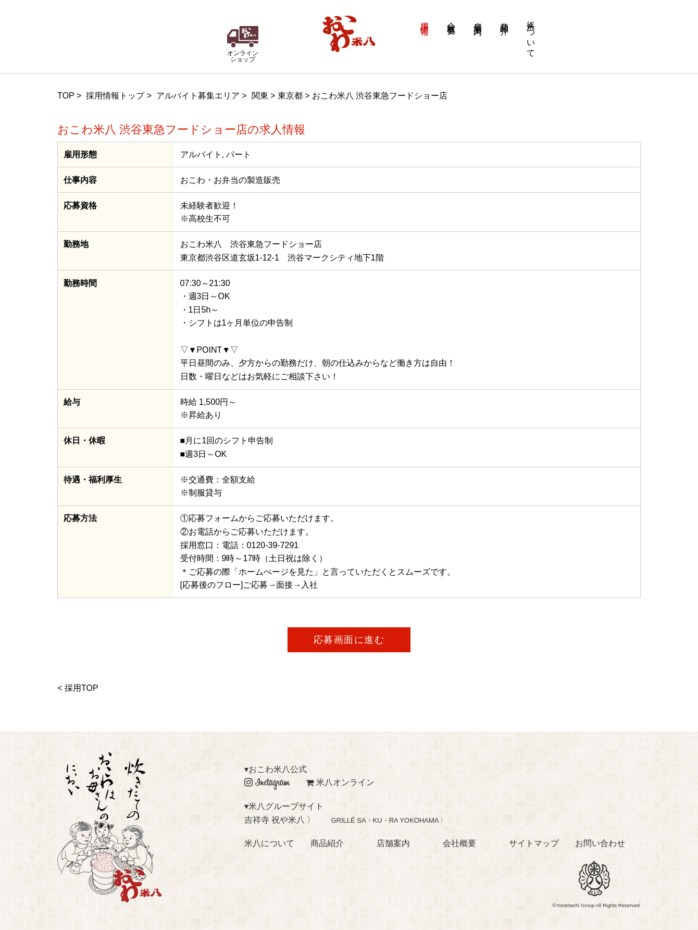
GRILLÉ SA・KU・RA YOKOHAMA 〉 (389, 820)
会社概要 (451, 19)
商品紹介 (504, 19)
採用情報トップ (115, 95)
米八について (531, 34)
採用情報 (424, 19)
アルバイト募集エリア (198, 95)
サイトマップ (534, 843)
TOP (65, 95)
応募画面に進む (349, 640)
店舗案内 (477, 19)
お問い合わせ (600, 843)
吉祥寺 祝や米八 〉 (280, 819)
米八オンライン (340, 782)
